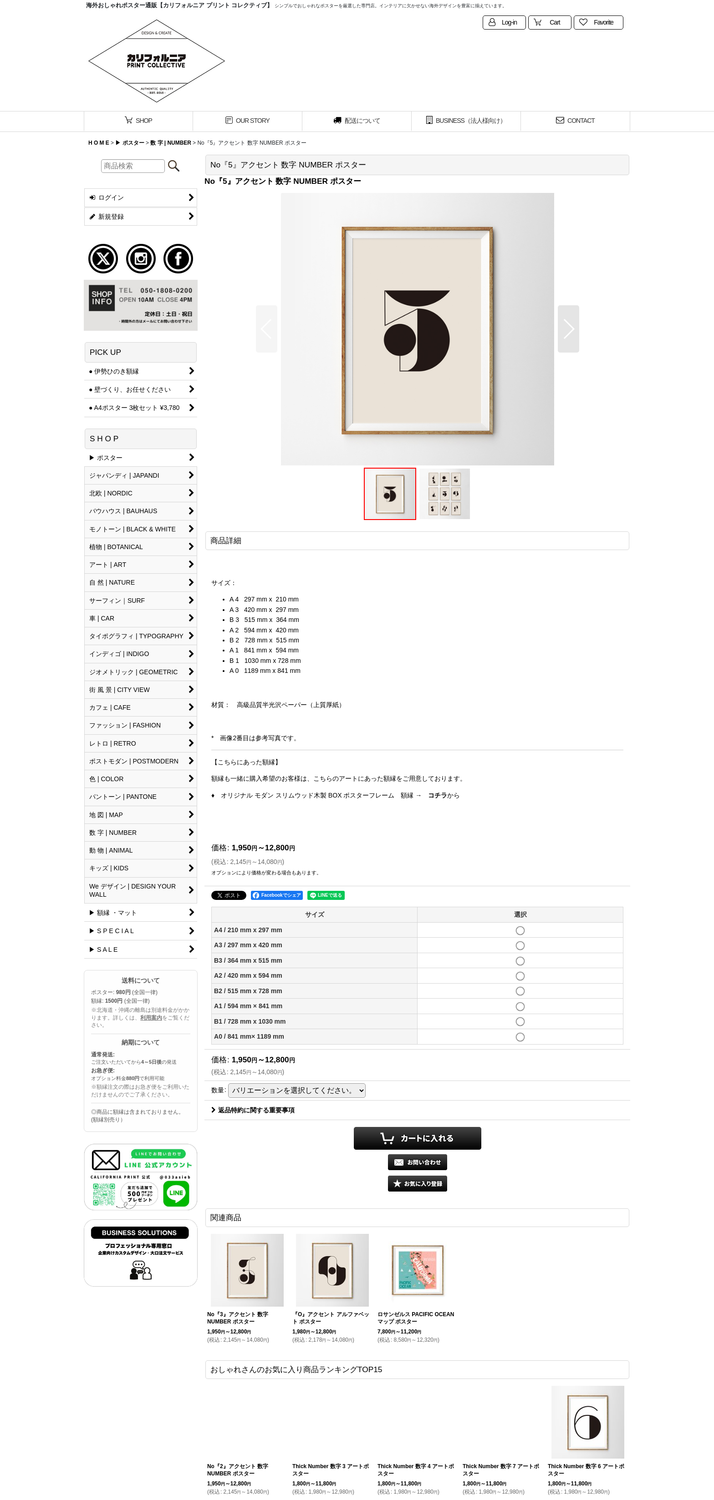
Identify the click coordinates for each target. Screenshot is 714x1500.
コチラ (437, 795)
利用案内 (151, 1018)
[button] (266, 329)
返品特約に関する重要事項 (253, 1110)
